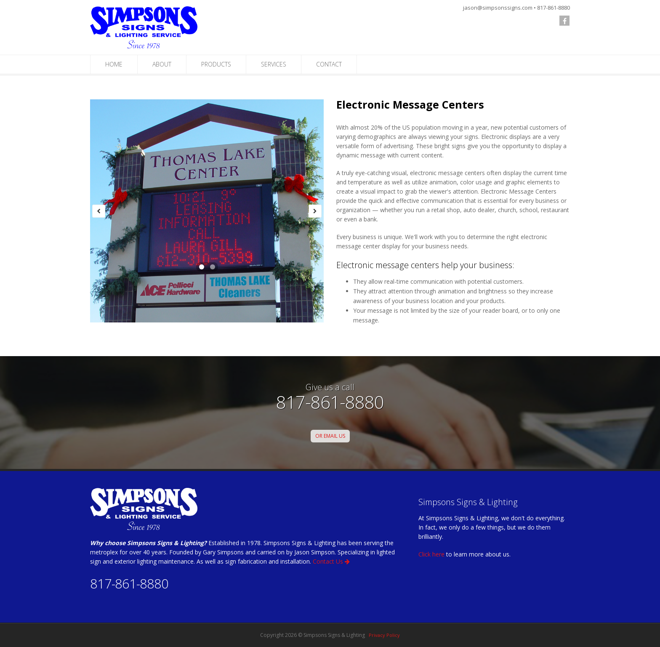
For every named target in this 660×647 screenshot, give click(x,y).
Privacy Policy (384, 635)
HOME (113, 64)
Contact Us (331, 561)
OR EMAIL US (330, 435)
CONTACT (329, 64)
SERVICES (273, 64)
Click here (431, 554)
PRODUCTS (216, 64)
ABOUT (161, 64)
